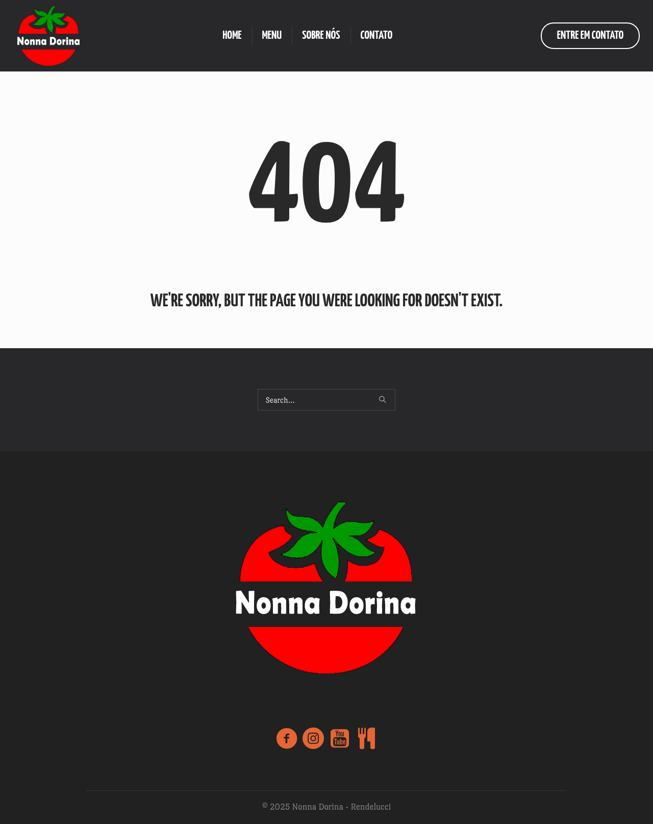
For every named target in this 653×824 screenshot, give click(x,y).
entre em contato (590, 35)
